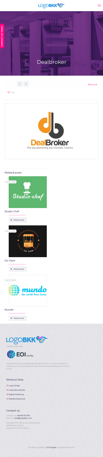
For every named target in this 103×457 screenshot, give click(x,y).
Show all (92, 84)
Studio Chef (12, 211)
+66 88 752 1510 (23, 415)
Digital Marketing (16, 394)
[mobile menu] (99, 5)
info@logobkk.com (23, 418)
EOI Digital (51, 447)
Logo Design (14, 385)
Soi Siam (10, 260)
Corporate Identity (16, 390)
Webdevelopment (16, 399)
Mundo (9, 309)
